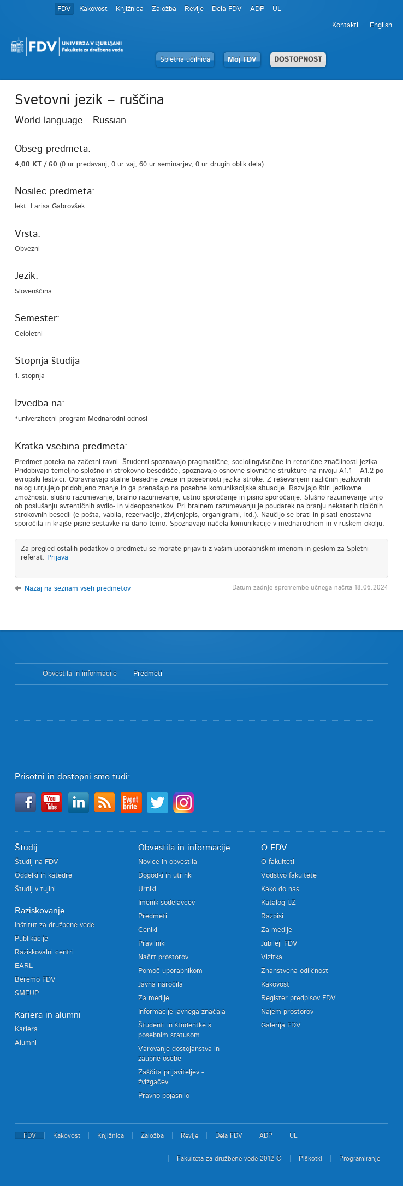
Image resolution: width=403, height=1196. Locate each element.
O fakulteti (277, 862)
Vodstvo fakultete (289, 875)
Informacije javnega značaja (182, 1011)
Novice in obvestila (167, 862)
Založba (164, 9)
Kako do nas (280, 889)
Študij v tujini (35, 889)
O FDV (274, 847)
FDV (64, 9)
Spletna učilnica (185, 59)
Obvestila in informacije (80, 673)
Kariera (26, 1029)
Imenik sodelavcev (166, 902)
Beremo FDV (35, 979)
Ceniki (147, 930)
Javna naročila (160, 984)
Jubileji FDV (279, 943)
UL (276, 9)
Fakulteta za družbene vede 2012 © (229, 1158)
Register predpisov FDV (298, 998)
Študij (26, 847)
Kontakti (345, 25)
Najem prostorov (287, 1011)
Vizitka (271, 957)
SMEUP (27, 993)
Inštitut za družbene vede (54, 925)
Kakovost (93, 9)
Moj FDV (242, 59)
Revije (194, 9)
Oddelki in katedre (43, 875)
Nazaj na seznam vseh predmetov (78, 588)
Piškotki (310, 1158)
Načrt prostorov (163, 957)
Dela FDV (227, 9)
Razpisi (272, 916)
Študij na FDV (36, 862)
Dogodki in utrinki (165, 875)
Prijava (57, 557)
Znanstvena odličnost (294, 971)
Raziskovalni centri (44, 952)
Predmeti (147, 673)
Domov (23, 674)
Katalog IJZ (278, 902)
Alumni (26, 1043)
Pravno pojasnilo (163, 1095)
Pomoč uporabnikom (170, 971)
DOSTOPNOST (298, 59)
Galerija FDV (281, 1025)
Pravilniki (152, 943)
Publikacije (31, 938)
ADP (257, 9)
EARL (24, 966)
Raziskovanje (40, 910)
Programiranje (359, 1158)
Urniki (147, 889)
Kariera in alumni (48, 1015)
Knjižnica (130, 9)
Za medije (153, 998)
